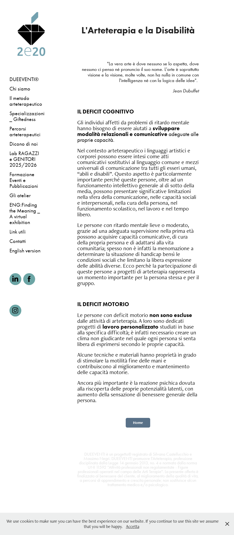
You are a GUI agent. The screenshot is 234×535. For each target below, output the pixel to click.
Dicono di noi (23, 144)
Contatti (17, 241)
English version (24, 251)
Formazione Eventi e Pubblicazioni (23, 180)
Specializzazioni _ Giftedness (27, 116)
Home (138, 422)
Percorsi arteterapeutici (24, 132)
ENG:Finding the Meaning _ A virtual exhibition (24, 214)
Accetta (132, 526)
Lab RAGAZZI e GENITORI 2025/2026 (24, 159)
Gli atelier (20, 195)
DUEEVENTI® (24, 79)
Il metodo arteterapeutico (25, 101)
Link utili (17, 232)
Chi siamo (19, 89)
